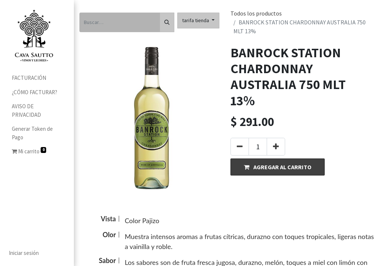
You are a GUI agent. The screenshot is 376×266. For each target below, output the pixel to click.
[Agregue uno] (276, 147)
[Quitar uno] (239, 147)
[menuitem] (37, 78)
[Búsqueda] (167, 22)
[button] (277, 166)
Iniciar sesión (24, 252)
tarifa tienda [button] (196, 20)
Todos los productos (256, 13)
